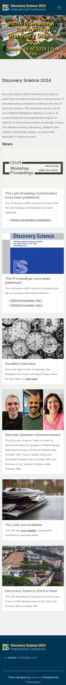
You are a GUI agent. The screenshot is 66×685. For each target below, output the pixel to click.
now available (28, 530)
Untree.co (36, 677)
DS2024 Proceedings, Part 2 (26, 305)
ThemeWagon (33, 682)
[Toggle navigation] (59, 7)
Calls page (31, 378)
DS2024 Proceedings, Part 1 (26, 300)
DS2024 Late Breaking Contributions (30, 219)
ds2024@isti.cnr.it (27, 657)
